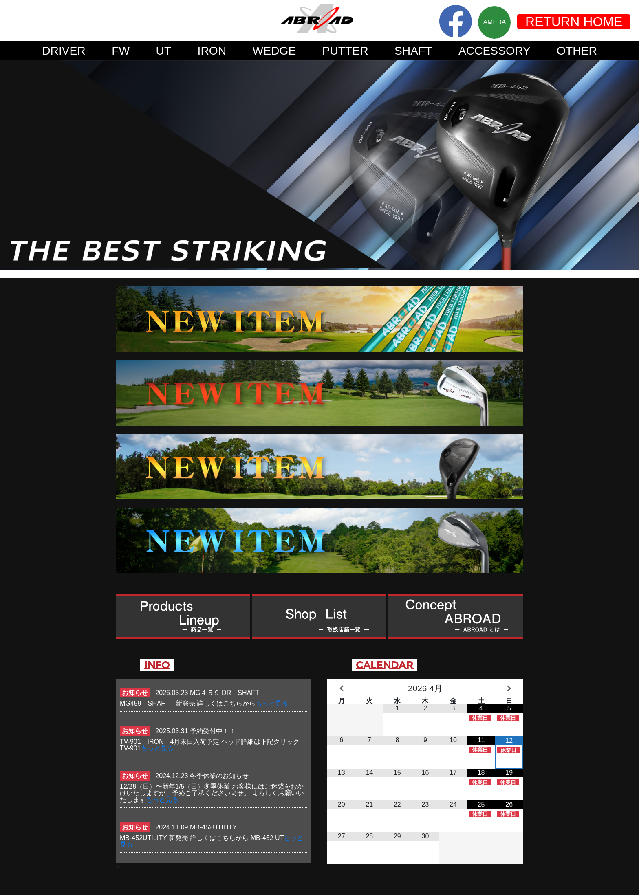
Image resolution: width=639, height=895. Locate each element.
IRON (212, 50)
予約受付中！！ (213, 731)
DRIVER (64, 50)
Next (628, 165)
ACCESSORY (494, 50)
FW (121, 50)
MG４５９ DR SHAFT (227, 692)
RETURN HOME (573, 21)
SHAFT (413, 50)
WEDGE (274, 50)
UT (164, 50)
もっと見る (272, 703)
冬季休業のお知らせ (219, 775)
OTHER (577, 50)
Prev (10, 165)
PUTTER (345, 50)
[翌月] (509, 688)
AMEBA (494, 22)
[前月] (341, 688)
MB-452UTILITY (213, 827)
